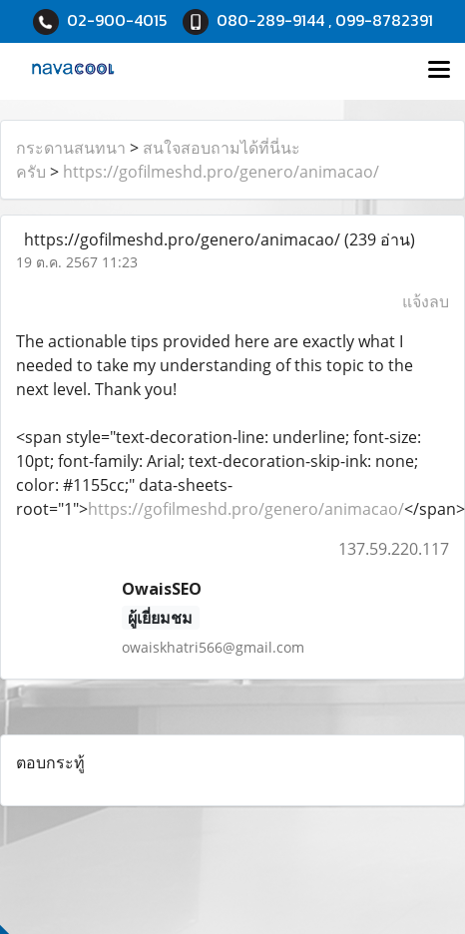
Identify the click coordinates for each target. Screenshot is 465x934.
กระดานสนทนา (71, 148)
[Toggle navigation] (439, 71)
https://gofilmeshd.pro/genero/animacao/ (221, 172)
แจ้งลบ (425, 301)
